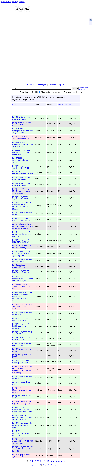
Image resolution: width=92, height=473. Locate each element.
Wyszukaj (31, 84)
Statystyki (45, 465)
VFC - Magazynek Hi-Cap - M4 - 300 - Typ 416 (22, 402)
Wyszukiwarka (6, 2)
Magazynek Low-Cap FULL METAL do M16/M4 (22, 272)
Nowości (52, 84)
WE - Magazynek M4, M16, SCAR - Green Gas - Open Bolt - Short (22, 433)
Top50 (61, 84)
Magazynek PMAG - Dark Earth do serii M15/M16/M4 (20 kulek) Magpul (22, 205)
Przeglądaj (42, 84)
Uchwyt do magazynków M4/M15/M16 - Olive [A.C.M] (22, 144)
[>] (16, 117)
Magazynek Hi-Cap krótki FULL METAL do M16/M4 (21, 326)
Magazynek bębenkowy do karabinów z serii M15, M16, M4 (22, 278)
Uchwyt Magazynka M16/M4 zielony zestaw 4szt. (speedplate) (22, 191)
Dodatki (22, 2)
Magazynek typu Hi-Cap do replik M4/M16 (22, 167)
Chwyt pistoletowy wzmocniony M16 (21, 344)
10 (42, 461)
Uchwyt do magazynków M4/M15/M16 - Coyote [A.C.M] (22, 130)
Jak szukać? (37, 465)
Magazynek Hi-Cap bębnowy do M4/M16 (21, 361)
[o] (13, 117)
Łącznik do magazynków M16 (19, 266)
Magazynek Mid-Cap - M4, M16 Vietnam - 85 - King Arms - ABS (21, 152)
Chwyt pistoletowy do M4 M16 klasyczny (22, 260)
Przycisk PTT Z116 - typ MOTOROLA (21, 338)
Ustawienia (82, 89)
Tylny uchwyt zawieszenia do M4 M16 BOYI (21, 286)
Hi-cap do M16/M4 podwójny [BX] (21, 124)
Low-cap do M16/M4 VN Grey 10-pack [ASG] (22, 246)
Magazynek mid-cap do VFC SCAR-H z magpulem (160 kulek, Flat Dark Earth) (22, 369)
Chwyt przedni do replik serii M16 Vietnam (21, 118)
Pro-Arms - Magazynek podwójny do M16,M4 (21, 390)
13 (50, 461)
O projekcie (55, 465)
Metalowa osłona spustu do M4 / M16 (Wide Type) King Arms (22, 253)
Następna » (60, 461)
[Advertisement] (8, 46)
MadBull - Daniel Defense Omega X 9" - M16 (22, 219)
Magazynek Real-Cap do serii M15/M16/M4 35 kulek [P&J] (22, 449)
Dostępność (62, 104)
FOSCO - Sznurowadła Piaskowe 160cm (20, 160)
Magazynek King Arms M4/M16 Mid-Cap (21, 137)
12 (48, 461)
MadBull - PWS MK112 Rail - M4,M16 (20, 319)
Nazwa (14, 104)
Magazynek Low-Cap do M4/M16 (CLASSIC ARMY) (22, 425)
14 (53, 461)
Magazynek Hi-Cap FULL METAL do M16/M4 (21, 241)
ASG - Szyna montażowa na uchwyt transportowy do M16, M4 (22, 409)
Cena (70, 104)
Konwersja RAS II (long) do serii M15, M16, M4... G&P (21, 234)
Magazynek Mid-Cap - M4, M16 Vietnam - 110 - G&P (22, 306)
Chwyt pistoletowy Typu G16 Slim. (21, 455)
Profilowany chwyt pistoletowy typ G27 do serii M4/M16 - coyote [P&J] (22, 226)
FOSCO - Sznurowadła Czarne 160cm (22, 172)
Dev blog (15, 2)
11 (45, 461)
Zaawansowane (83, 87)
